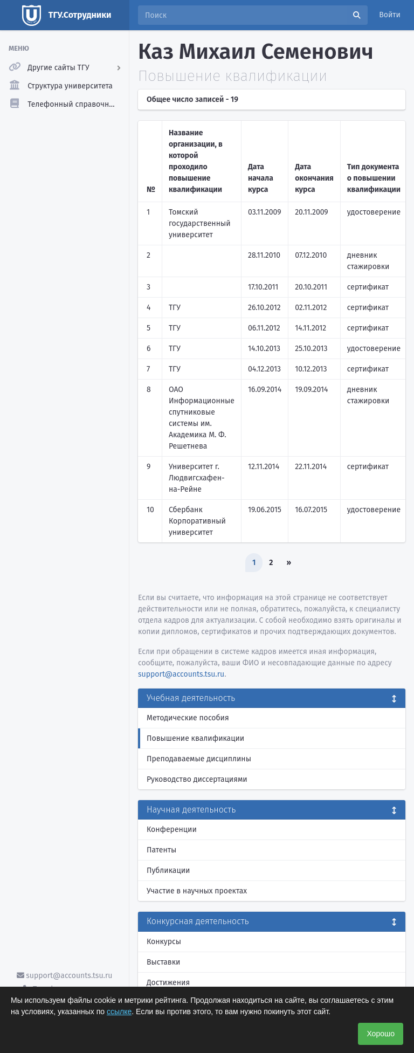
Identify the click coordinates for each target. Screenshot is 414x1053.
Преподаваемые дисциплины (199, 758)
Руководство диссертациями (197, 779)
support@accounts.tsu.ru (65, 975)
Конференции (172, 829)
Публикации (168, 870)
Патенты (161, 850)
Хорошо (381, 1033)
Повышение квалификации (195, 738)
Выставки (163, 962)
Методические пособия (188, 717)
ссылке (119, 1011)
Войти (390, 14)
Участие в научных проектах (197, 891)
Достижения (168, 982)
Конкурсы (164, 941)
